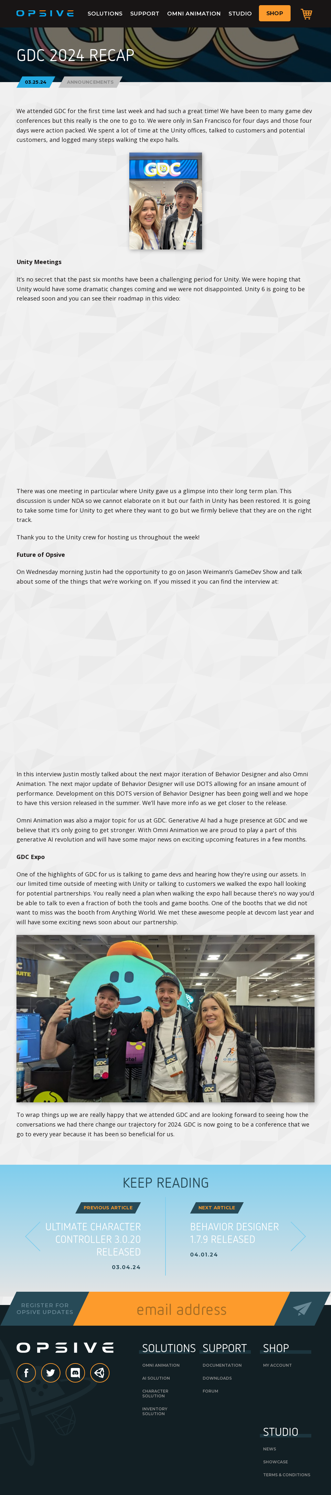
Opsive (45, 13)
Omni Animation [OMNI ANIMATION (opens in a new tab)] (161, 1365)
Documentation (222, 1365)
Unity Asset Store (100, 1376)
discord (84, 1373)
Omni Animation (194, 13)
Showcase (275, 1461)
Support (144, 13)
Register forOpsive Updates (44, 1308)
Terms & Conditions (286, 1474)
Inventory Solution (154, 1411)
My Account (277, 1365)
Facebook (35, 1373)
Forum (210, 1391)
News (269, 1449)
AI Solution (156, 1378)
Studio (240, 13)
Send (302, 1308)
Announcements (90, 82)
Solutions (105, 13)
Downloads (217, 1378)
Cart (306, 14)
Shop (274, 13)
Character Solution (155, 1393)
